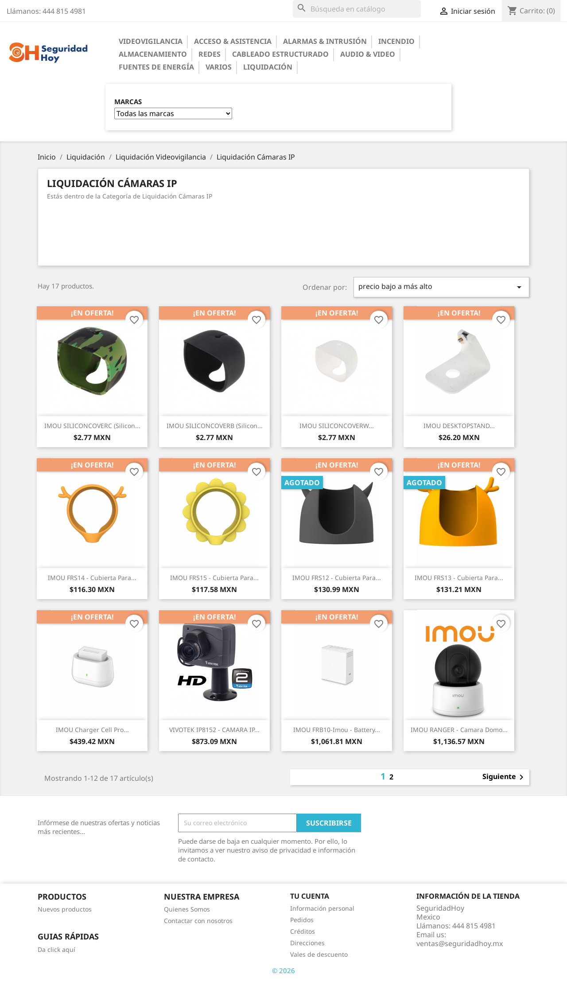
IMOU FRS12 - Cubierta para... (336, 577)
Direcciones (307, 943)
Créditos (302, 931)
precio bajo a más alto (441, 286)
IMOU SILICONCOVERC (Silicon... (92, 425)
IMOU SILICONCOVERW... (336, 425)
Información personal (322, 908)
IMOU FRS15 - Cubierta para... (214, 577)
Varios (219, 67)
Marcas (128, 101)
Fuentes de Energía (156, 67)
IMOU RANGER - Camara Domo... (459, 729)
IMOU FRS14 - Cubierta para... (92, 577)
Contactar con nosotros (198, 920)
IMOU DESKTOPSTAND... (459, 425)
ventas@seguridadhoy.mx (459, 943)
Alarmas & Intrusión (325, 41)
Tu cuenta (309, 896)
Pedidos (302, 920)
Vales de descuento (319, 954)
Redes (209, 54)
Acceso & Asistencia (233, 41)
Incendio (396, 41)
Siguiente (504, 777)
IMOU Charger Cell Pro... (92, 729)
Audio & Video (367, 54)
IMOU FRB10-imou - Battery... (336, 729)
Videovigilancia (151, 41)
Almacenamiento (153, 54)
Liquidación (267, 67)
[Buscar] (357, 9)
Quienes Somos (187, 909)
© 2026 (283, 970)
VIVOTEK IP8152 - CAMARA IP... (214, 729)
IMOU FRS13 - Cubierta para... (459, 577)
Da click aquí (56, 949)
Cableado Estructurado (280, 54)
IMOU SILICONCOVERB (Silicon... (215, 425)
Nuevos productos (65, 909)
